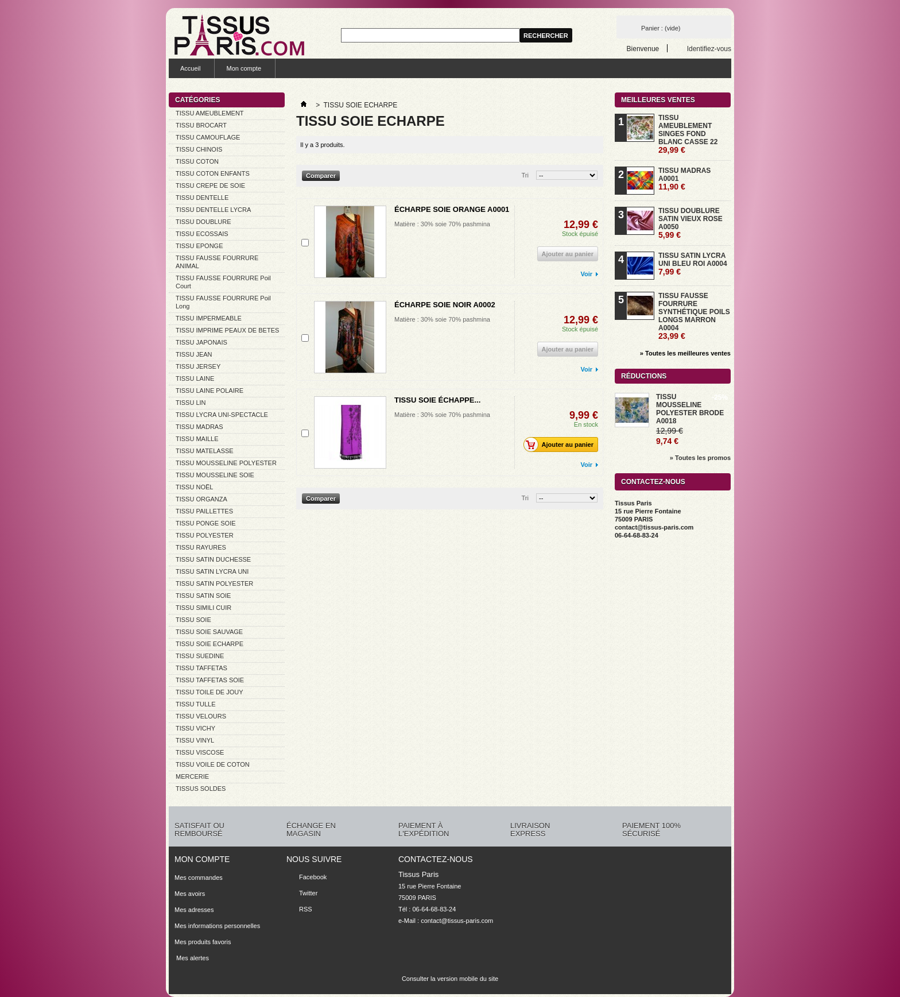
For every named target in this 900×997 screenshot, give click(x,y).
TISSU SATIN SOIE (203, 595)
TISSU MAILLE (197, 438)
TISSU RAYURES (201, 547)
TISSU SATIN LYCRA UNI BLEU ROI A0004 (692, 264)
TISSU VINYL (195, 740)
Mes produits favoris (202, 941)
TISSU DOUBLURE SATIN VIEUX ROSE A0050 (690, 223)
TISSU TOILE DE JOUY (209, 692)
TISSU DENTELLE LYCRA (213, 209)
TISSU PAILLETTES (204, 511)
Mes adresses (194, 909)
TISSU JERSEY (198, 366)
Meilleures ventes (658, 100)
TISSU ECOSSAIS (202, 233)
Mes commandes (198, 877)
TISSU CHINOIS (199, 149)
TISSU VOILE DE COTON (213, 764)
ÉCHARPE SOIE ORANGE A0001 (451, 209)
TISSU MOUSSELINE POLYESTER (226, 462)
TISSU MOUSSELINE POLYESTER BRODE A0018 (690, 409)
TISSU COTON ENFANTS (213, 173)
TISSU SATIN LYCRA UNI (212, 571)
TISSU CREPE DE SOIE (210, 185)
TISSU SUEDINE (200, 655)
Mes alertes (191, 958)
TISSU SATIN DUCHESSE (213, 559)
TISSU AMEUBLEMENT (210, 113)
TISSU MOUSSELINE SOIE (215, 475)
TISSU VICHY (195, 728)
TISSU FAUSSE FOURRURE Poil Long (223, 302)
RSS (305, 909)
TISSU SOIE (193, 619)
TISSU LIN (191, 402)
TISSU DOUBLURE (203, 221)
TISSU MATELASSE (205, 450)
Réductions (643, 376)
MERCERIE (192, 776)
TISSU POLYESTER (205, 535)
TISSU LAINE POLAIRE (209, 390)
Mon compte (243, 68)
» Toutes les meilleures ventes (685, 353)
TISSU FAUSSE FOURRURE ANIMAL (217, 261)
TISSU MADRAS (199, 426)
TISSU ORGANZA (201, 499)
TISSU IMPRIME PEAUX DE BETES (227, 330)
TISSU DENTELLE (202, 197)
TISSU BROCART (201, 125)
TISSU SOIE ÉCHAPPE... (437, 400)
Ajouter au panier (561, 444)
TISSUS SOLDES (201, 788)
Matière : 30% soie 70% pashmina (442, 224)
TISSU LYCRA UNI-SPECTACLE (222, 414)
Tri (525, 175)
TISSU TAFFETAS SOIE (210, 680)
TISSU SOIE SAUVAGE (209, 631)
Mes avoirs (189, 893)
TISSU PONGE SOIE (206, 523)
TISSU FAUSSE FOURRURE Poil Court (223, 282)
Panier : (660, 28)
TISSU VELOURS (201, 716)
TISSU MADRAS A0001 (684, 179)
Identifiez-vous (709, 48)
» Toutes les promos (700, 457)
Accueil (190, 68)
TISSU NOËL (194, 487)
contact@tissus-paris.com (457, 920)
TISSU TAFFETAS (201, 667)
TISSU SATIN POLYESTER (214, 583)
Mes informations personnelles (217, 925)
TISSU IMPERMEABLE (209, 318)
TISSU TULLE (196, 704)
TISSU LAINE (195, 378)
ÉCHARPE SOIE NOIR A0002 (444, 304)
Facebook (313, 877)
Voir (586, 273)
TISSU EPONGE (199, 245)
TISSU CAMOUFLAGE (208, 137)
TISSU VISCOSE (200, 752)
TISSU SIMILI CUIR (203, 607)
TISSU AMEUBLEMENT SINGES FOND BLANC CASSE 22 (687, 134)
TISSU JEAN (194, 354)
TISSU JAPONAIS (201, 342)
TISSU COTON (197, 161)
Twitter (308, 893)
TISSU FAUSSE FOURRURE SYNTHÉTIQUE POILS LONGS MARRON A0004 (694, 316)
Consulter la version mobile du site (450, 978)
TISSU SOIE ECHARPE (209, 643)
